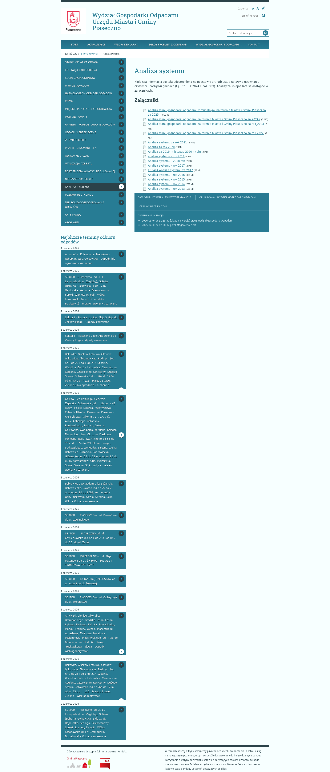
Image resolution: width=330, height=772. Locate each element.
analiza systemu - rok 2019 (166, 156)
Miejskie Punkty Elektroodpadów (88, 109)
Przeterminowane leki (81, 148)
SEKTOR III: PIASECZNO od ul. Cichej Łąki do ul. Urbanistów (91, 599)
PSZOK (69, 101)
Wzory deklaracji (126, 44)
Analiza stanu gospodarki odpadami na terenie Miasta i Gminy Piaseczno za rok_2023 (206, 124)
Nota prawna (108, 751)
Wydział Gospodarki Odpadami (217, 44)
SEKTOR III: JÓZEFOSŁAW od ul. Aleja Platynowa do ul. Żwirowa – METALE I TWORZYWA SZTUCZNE (88, 560)
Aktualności (96, 44)
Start (74, 44)
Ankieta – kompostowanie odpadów (90, 124)
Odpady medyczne (77, 156)
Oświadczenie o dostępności (83, 751)
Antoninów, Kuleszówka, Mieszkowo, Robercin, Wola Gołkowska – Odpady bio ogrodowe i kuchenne (90, 258)
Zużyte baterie (75, 140)
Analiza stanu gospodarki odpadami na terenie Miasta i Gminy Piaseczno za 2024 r (204, 119)
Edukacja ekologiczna (81, 70)
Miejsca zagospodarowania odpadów (84, 204)
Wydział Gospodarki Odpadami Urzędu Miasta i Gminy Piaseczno (135, 21)
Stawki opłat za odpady (81, 62)
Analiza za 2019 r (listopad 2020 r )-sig (174, 151)
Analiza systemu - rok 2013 (166, 188)
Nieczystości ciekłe (79, 179)
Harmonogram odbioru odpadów (88, 93)
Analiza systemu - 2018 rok (166, 161)
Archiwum (72, 222)
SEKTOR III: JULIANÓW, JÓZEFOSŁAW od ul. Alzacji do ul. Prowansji (90, 581)
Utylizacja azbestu (78, 163)
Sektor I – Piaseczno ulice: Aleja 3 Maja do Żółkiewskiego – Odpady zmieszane (91, 319)
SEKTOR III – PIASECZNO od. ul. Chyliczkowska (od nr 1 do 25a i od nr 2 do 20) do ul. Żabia (90, 538)
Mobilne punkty (76, 117)
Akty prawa (73, 214)
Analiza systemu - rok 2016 (166, 174)
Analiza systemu (77, 187)
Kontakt (253, 44)
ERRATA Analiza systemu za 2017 (170, 170)
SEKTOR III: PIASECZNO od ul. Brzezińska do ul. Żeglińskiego (91, 517)
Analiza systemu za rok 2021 (167, 142)
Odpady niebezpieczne (80, 132)
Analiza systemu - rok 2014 (166, 184)
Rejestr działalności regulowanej (90, 171)
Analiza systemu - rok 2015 (166, 179)
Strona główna (89, 53)
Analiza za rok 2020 (161, 147)
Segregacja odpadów (80, 78)
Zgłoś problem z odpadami (168, 44)
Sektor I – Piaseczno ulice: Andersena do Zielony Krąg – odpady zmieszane (90, 338)
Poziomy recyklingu (79, 194)
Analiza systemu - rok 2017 (166, 165)
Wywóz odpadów (77, 85)
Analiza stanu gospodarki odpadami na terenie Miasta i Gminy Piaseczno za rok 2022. (206, 133)
